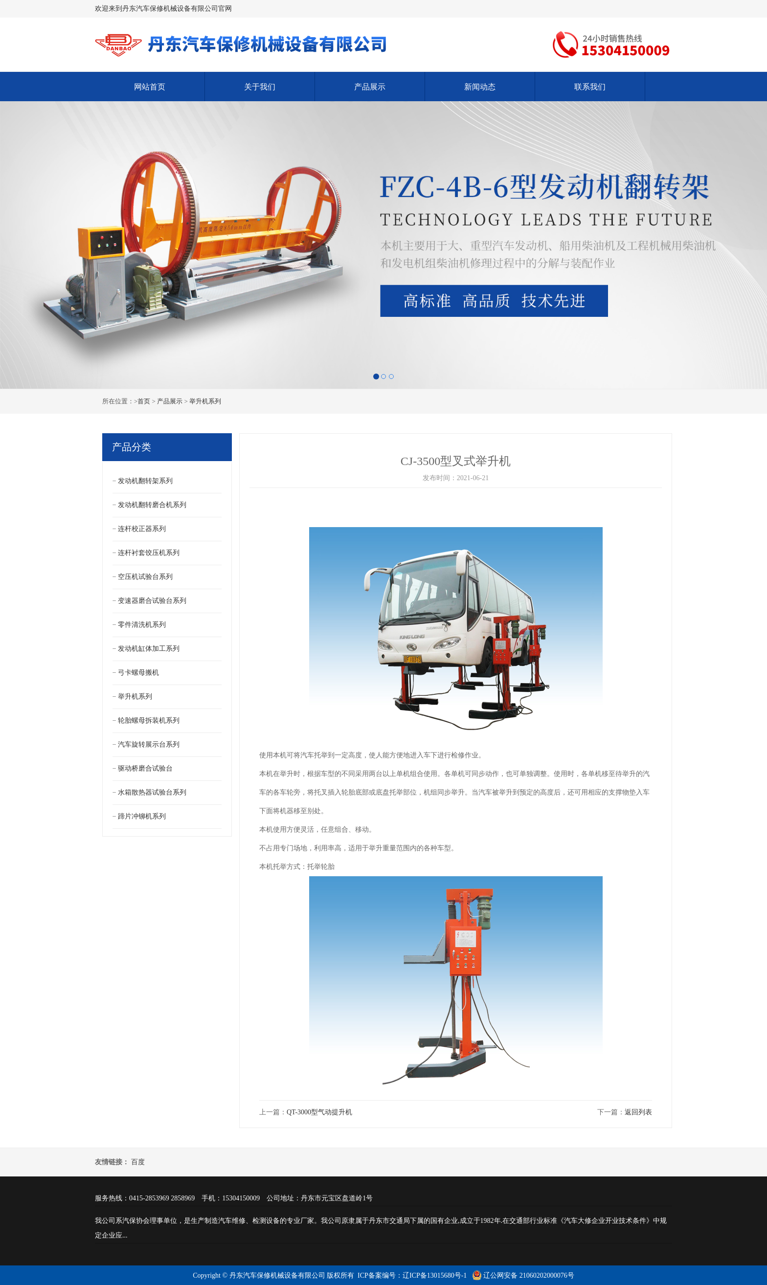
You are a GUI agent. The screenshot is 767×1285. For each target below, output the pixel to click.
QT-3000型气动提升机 (319, 1112)
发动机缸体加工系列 (149, 648)
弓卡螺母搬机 (138, 672)
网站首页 (149, 87)
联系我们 (590, 87)
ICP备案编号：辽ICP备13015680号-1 (412, 1275)
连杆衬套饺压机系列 (149, 552)
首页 (143, 401)
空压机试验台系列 (145, 576)
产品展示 (369, 87)
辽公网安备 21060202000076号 (523, 1275)
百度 (138, 1162)
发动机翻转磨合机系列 (152, 505)
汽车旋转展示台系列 (149, 744)
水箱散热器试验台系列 (152, 792)
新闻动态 (480, 87)
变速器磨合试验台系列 (152, 600)
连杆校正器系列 (142, 528)
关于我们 (259, 87)
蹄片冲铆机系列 (142, 816)
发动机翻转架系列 (145, 481)
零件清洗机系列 (142, 624)
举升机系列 (205, 401)
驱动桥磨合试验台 (145, 768)
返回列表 (638, 1112)
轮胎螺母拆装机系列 (149, 720)
